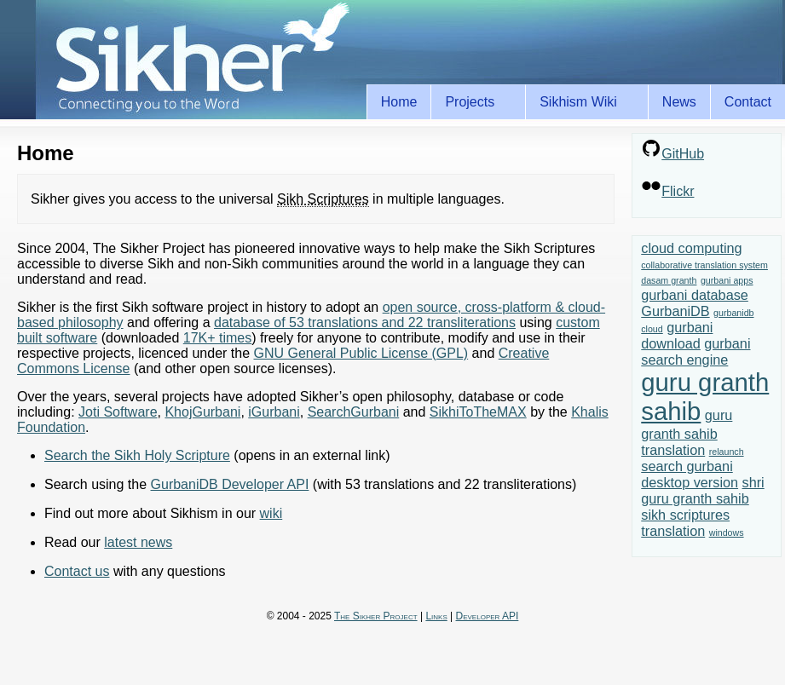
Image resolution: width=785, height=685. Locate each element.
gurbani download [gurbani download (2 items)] (677, 335)
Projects (472, 102)
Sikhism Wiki (581, 102)
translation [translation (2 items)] (673, 530)
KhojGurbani (202, 412)
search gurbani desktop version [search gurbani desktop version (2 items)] (689, 474)
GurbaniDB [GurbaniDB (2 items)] (675, 311)
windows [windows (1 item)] (726, 532)
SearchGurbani (354, 412)
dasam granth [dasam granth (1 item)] (668, 280)
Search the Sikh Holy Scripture (137, 455)
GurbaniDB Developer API (230, 484)
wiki (271, 513)
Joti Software (117, 412)
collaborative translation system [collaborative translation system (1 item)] (704, 265)
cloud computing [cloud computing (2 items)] (691, 248)
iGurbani (273, 412)
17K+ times (217, 338)
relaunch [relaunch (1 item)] (726, 451)
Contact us (76, 571)
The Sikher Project (376, 616)
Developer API (487, 616)
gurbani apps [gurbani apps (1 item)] (727, 280)
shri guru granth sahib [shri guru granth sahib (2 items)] (702, 490)
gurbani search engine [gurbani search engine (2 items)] (695, 351)
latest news (138, 542)
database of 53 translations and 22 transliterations (365, 322)
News (679, 102)
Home (399, 102)
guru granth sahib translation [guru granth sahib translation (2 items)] (686, 432)
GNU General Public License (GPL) (360, 353)
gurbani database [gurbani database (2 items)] (694, 294)
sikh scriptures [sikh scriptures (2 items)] (685, 514)
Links (436, 616)
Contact (747, 102)
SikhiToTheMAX (478, 412)
